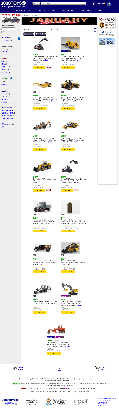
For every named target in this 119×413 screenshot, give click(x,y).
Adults (3, 102)
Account (101, 10)
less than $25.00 (7, 110)
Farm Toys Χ (29, 34)
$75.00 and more (7, 119)
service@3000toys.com (10, 403)
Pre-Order (5, 40)
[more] (47, 60)
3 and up (4, 94)
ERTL (3, 64)
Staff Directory (102, 405)
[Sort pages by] (64, 30)
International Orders (104, 402)
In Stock (5, 38)
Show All (4, 52)
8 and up (4, 97)
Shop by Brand (67, 10)
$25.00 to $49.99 (7, 113)
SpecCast (4, 61)
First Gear (4, 72)
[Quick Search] (63, 3)
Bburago (4, 67)
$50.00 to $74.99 (7, 116)
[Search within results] (8, 28)
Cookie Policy (102, 404)
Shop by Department (46, 10)
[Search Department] (36, 3)
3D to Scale (5, 69)
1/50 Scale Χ (41, 34)
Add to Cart (68, 67)
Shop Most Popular (22, 10)
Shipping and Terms (104, 400)
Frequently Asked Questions (107, 398)
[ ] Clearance (5, 127)
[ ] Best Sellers (6, 124)
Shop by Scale (85, 10)
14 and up (4, 99)
